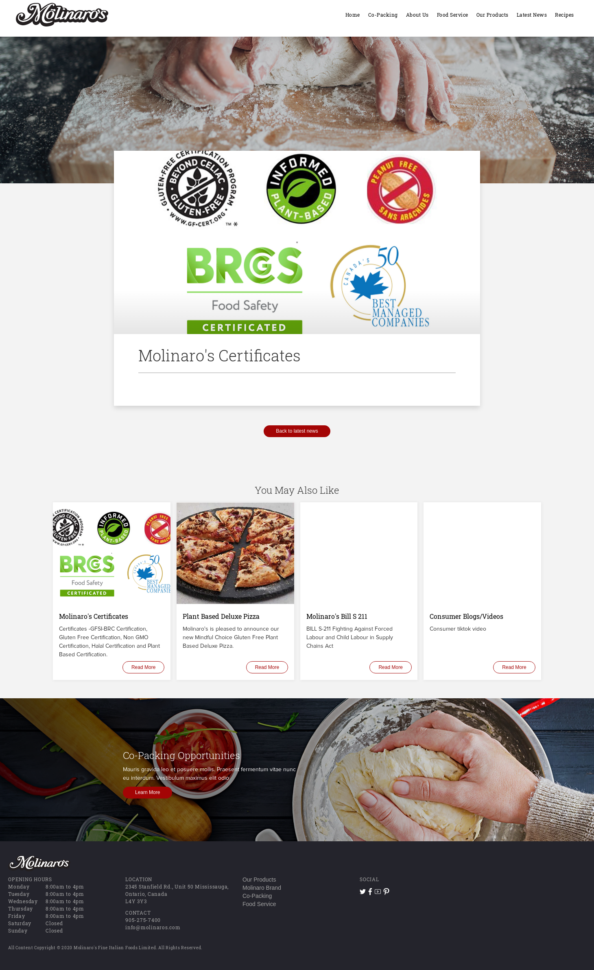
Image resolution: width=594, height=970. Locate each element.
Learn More (147, 792)
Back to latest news (297, 431)
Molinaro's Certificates (93, 616)
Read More (143, 667)
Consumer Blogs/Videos (466, 616)
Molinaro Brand (261, 887)
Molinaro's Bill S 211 (336, 616)
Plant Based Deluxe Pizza (221, 616)
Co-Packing (257, 896)
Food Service (259, 904)
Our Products (259, 879)
